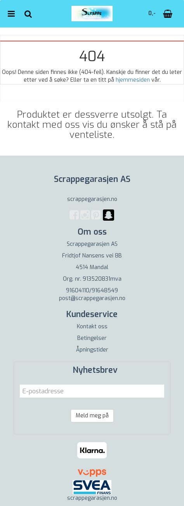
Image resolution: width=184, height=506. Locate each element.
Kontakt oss (92, 326)
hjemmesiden (133, 80)
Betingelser (92, 338)
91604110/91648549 (92, 290)
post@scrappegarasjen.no (92, 298)
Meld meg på (92, 415)
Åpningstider (92, 349)
